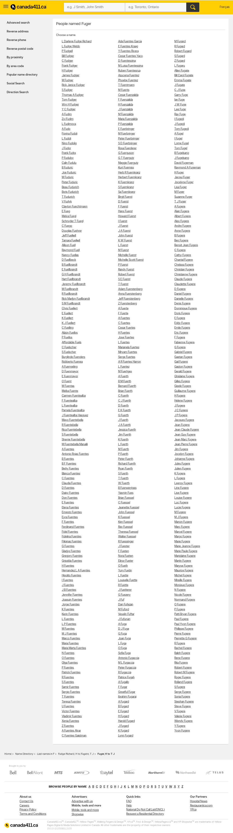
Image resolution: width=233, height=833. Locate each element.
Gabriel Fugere (183, 352)
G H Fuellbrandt (71, 274)
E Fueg (66, 211)
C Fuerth (123, 395)
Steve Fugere (182, 706)
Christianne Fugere (185, 274)
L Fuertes (124, 342)
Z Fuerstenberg (127, 303)
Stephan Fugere (184, 701)
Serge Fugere (182, 692)
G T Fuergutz (126, 158)
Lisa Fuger (180, 187)
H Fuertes (124, 332)
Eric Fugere (181, 332)
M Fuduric (68, 177)
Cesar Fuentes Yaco (130, 56)
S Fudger (67, 90)
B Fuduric (67, 167)
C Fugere (180, 250)
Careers (24, 805)
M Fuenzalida (125, 114)
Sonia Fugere (182, 696)
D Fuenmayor (70, 371)
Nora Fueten (125, 556)
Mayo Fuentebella (72, 420)
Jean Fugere (182, 425)
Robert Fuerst (126, 274)
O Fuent (66, 381)
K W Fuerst (125, 240)
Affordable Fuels (71, 342)
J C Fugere (181, 410)
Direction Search (18, 92)
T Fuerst (123, 284)
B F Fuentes (69, 463)
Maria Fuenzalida (128, 119)
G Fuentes (68, 546)
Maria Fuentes (70, 643)
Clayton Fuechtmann (74, 206)
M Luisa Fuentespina (130, 65)
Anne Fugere (182, 230)
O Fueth (123, 565)
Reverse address (18, 31)
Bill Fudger (68, 56)
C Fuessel (124, 502)
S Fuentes (68, 682)
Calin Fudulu (69, 163)
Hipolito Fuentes (71, 575)
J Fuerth (123, 420)
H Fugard (123, 716)
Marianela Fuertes (128, 347)
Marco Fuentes (71, 638)
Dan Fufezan (125, 604)
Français (225, 7)
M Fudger (67, 80)
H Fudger (67, 70)
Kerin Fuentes (70, 614)
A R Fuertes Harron (129, 361)
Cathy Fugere (182, 255)
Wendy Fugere (183, 721)
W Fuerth (124, 483)
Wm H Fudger (70, 104)
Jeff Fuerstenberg (129, 298)
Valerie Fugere (182, 716)
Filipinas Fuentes (72, 541)
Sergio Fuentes (71, 692)
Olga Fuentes (70, 662)
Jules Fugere (182, 463)
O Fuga (122, 648)
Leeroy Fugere (183, 483)
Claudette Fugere (184, 284)
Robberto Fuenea (72, 361)
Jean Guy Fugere (184, 434)
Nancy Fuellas (70, 255)
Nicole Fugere (182, 594)
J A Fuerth (124, 425)
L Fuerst (123, 245)
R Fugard (179, 46)
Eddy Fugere (182, 323)
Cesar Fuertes (126, 327)
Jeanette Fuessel (128, 507)
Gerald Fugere (182, 371)
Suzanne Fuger (183, 196)
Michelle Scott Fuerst (131, 259)
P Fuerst (123, 264)
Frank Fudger (70, 65)
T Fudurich (68, 196)
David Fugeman (183, 163)
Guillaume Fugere (184, 391)
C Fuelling (67, 327)
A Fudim (67, 114)
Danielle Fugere (183, 298)
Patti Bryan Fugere (185, 614)
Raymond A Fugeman (187, 167)
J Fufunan (124, 619)
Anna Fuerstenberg (130, 293)
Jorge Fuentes (71, 604)
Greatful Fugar (126, 692)
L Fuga (122, 643)
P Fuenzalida (125, 124)
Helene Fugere (183, 400)
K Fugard (123, 730)
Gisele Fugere (182, 386)
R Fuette (123, 585)
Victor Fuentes (71, 711)
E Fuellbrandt (69, 269)
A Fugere (179, 206)
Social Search (15, 83)
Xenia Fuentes (70, 721)
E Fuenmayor (70, 376)
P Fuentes (68, 667)
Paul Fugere (181, 619)
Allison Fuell (68, 245)
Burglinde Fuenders (73, 357)
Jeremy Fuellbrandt (73, 284)
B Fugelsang (181, 153)
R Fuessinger (126, 541)
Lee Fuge (180, 109)
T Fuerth (123, 478)
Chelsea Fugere (183, 264)
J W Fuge (180, 104)
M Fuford (123, 609)
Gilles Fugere (182, 381)
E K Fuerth (124, 410)
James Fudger (70, 75)
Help (129, 805)
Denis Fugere (182, 303)
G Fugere (180, 347)
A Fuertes (124, 318)
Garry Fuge (181, 95)
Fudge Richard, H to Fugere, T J (76, 754)
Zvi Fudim (67, 119)
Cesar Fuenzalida (128, 95)
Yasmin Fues (125, 493)
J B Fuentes (69, 589)
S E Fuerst (124, 279)
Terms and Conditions (33, 814)
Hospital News (198, 801)
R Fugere (179, 643)
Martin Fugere (182, 560)
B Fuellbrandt (69, 264)
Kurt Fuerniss (126, 167)
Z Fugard (179, 60)
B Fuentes (68, 459)
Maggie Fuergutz (128, 163)
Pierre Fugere (182, 633)
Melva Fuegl (69, 216)
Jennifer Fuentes (72, 594)
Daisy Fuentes (70, 493)
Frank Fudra (69, 153)
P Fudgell (67, 51)
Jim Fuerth (124, 434)
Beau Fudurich (70, 187)
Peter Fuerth (125, 459)
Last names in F (45, 754)
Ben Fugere (181, 240)
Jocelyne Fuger (183, 182)
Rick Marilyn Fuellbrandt (76, 298)
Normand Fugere (184, 599)
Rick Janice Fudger (73, 85)
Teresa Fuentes (71, 701)
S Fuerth (123, 473)
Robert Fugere (183, 667)
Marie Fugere (182, 541)
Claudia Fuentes (71, 483)
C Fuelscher (69, 347)
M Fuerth (123, 449)
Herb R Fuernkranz (129, 172)
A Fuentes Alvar (71, 730)
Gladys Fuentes (71, 551)
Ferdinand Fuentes (73, 526)
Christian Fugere (184, 269)
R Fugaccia (124, 672)
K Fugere (179, 473)
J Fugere (179, 405)
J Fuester (124, 546)
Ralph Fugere (182, 653)
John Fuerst (125, 235)
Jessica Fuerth (127, 429)
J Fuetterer (125, 589)
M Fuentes (68, 628)
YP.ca (193, 809)
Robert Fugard (182, 51)
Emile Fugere (182, 327)
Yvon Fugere (182, 730)
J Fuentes (68, 585)
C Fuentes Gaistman (74, 735)
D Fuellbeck (69, 259)
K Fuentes (68, 609)
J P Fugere (180, 415)
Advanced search (18, 22)
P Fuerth (123, 454)
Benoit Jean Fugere (186, 245)
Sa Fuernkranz (126, 192)
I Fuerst (122, 221)
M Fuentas (68, 386)
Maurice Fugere (183, 570)
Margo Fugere (182, 536)
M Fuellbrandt (70, 289)
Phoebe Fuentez (128, 80)
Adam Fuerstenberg (130, 289)
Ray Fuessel (125, 526)
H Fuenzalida (125, 104)
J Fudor (66, 148)
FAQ (128, 801)
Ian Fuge (179, 99)
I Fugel (178, 138)
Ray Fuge (180, 114)
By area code (15, 66)
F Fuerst (123, 206)
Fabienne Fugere (184, 342)
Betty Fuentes (70, 468)
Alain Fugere (181, 211)
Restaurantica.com (201, 805)
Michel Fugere (182, 575)
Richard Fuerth (127, 463)
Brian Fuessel (126, 497)
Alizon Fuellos (70, 332)
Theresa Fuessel (128, 531)
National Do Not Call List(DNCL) (145, 809)
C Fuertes (124, 323)
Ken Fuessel (125, 522)
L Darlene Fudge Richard (76, 41)
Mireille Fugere (183, 580)
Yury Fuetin (125, 570)
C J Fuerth (124, 400)
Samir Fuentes (70, 687)
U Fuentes (68, 706)
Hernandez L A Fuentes (76, 570)
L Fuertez (123, 366)
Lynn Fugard (125, 735)
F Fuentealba (69, 400)
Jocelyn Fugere (183, 454)
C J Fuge (179, 90)
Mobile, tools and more (85, 810)
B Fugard (123, 706)
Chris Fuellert (70, 308)
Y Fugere (179, 726)
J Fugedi (179, 124)
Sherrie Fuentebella (73, 439)
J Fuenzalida (125, 109)
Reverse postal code (20, 48)
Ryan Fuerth (125, 468)
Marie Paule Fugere (185, 551)
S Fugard (179, 56)
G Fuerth (123, 415)
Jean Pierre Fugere (185, 444)
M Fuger (179, 192)
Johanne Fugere (184, 459)
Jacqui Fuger (182, 177)
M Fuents (123, 90)
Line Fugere (181, 488)
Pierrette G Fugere (185, 638)
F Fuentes (68, 522)
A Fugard (123, 701)
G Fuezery (124, 594)
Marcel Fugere (183, 531)
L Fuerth (123, 444)
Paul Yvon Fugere (184, 624)
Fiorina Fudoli (69, 133)
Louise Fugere (183, 497)
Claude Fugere (183, 279)
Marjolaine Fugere (184, 556)
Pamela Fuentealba (73, 410)
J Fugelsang (181, 158)
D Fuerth (123, 405)
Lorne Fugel (181, 143)
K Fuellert (67, 318)
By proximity (15, 57)
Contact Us (26, 801)
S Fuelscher (69, 352)
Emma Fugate (182, 80)
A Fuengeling (70, 366)
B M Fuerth (124, 381)
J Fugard (123, 726)
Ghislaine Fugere (184, 376)
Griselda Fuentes (72, 560)
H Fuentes (68, 565)
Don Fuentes (70, 497)
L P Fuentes (69, 624)
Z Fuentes (68, 726)
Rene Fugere (182, 658)
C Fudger (67, 60)
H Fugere (179, 395)
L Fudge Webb (71, 46)
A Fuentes (68, 449)
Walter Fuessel (127, 536)
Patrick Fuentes (71, 672)
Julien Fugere (182, 468)
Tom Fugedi (181, 129)
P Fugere (179, 609)
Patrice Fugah (126, 677)
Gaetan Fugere (183, 357)
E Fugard (123, 711)
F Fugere (179, 337)
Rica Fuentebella (71, 429)
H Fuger (179, 172)
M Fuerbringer (126, 133)
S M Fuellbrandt (71, 303)
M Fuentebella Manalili (75, 444)
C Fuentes (68, 478)
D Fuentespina (127, 60)
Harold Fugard (126, 721)
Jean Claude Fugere (186, 429)
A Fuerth (123, 376)
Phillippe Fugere (183, 628)
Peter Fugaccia (127, 667)
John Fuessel (126, 512)
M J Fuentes (69, 633)
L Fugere (179, 478)
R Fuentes (68, 677)
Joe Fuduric (69, 172)
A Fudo (66, 129)
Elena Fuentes (70, 507)
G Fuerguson (126, 153)
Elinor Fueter (125, 560)
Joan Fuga (124, 638)
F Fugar (122, 687)
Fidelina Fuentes (71, 536)
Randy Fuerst (126, 269)
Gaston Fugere (183, 366)
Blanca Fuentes (71, 473)
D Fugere (180, 289)
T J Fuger (180, 201)
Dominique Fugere (185, 308)
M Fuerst (123, 250)
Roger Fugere (182, 677)
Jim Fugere (181, 449)
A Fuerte (123, 308)
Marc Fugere (182, 526)
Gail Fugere (181, 361)
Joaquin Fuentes (72, 599)
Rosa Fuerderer (127, 148)
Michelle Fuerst (127, 255)
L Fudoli (66, 138)
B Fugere (179, 235)
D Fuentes (68, 488)
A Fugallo (123, 682)
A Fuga (122, 624)
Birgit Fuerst (125, 196)
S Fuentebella (70, 434)
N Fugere (180, 589)
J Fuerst (123, 226)
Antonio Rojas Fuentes (75, 454)
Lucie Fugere (182, 507)
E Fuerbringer (126, 129)
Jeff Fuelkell (69, 235)
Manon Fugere (183, 522)
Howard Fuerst (127, 216)
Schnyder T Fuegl (72, 221)
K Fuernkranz (126, 182)
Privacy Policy (28, 809)
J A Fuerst (124, 230)
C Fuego (67, 226)
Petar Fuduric (70, 182)
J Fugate (179, 85)
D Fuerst (123, 201)
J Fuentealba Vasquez (75, 415)
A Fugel (178, 133)
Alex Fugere (181, 221)
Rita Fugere (181, 662)
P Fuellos (67, 337)
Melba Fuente (70, 391)
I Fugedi (179, 119)
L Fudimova (69, 124)
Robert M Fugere (184, 672)
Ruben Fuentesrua (129, 70)
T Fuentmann (126, 85)
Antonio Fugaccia (128, 658)
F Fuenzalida (125, 99)
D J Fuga (123, 628)
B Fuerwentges (127, 488)
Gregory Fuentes (72, 556)
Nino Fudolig (69, 143)
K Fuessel (124, 517)
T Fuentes (68, 696)
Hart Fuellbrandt (71, 279)
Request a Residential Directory (145, 814)
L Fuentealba (69, 405)
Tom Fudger (69, 99)
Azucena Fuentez (128, 75)
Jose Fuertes (126, 337)
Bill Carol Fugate (183, 75)
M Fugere (180, 512)
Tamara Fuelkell (71, 240)
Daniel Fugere (182, 293)
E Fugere (179, 318)
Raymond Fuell (71, 250)
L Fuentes (68, 619)
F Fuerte (123, 313)
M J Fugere (181, 517)
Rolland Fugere (183, 682)
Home (7, 754)
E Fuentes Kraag (128, 46)
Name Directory (24, 754)
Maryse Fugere (183, 565)
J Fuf (121, 599)
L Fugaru (179, 65)
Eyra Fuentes (70, 517)
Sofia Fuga (124, 653)
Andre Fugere (182, 226)
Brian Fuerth (125, 391)
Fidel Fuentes (70, 531)
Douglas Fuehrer (72, 230)
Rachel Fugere (183, 648)
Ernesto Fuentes (72, 512)
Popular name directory (22, 74)
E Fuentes (68, 502)
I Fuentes (67, 580)
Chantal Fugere (183, 259)
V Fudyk (67, 201)
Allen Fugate (181, 70)
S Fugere (179, 687)
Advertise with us (82, 801)
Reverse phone (16, 40)
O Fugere (180, 604)
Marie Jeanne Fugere (187, 546)
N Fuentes (68, 653)
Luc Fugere (181, 502)
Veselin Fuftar (126, 614)
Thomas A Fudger (73, 95)
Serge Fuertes (126, 357)
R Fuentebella (70, 425)
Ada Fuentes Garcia (130, 41)
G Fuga (122, 633)
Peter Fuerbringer (128, 138)
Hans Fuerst (125, 211)
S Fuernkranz (126, 187)
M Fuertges (125, 371)
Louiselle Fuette (127, 580)
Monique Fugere (184, 585)
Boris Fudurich (70, 192)
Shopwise (78, 814)
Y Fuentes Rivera (128, 51)
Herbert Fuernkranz (129, 177)
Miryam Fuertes (127, 352)
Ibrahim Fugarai (127, 696)
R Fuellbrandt (69, 293)
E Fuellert (67, 313)
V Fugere (179, 711)
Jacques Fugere (184, 420)
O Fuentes (68, 658)
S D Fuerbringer (127, 143)
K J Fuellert (68, 323)
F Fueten (123, 551)
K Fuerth (123, 439)
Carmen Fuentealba (74, 395)
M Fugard (180, 41)
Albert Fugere (182, 216)
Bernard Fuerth (127, 386)
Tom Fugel (180, 148)
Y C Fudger (68, 109)
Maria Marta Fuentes (74, 648)
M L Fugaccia (126, 662)
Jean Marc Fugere (185, 439)
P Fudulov (68, 158)
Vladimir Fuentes (72, 716)
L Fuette (123, 575)
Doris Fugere (182, 313)
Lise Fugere (181, 493)
